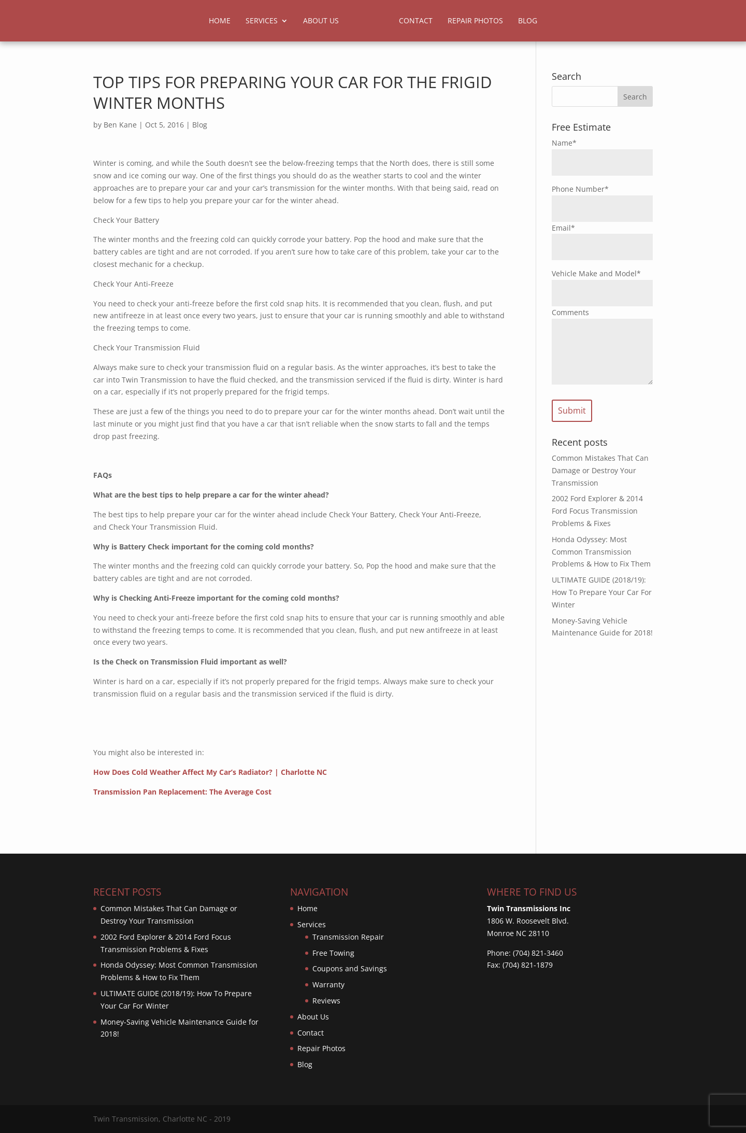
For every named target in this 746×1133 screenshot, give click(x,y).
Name (564, 143)
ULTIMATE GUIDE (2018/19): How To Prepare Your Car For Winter (602, 592)
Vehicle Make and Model (596, 273)
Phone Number (580, 189)
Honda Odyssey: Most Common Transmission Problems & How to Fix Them (601, 551)
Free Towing (333, 953)
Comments (570, 312)
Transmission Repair (348, 937)
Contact (416, 21)
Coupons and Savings (349, 968)
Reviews (326, 1000)
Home (220, 21)
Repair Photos (475, 21)
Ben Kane (120, 125)
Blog (527, 21)
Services (262, 21)
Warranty (328, 984)
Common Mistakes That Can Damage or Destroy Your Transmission (600, 470)
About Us (321, 21)
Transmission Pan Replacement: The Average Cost (182, 792)
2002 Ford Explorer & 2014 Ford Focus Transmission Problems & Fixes (597, 510)
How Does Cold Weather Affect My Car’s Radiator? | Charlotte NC (210, 772)
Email (563, 228)
